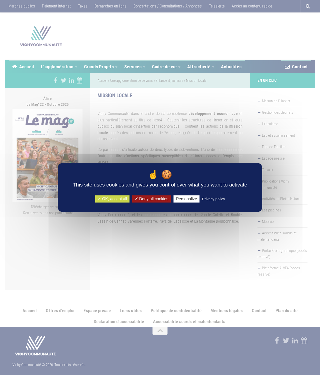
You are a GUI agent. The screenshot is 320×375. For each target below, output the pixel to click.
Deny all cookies (151, 199)
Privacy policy (213, 199)
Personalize (186, 199)
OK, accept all (112, 199)
